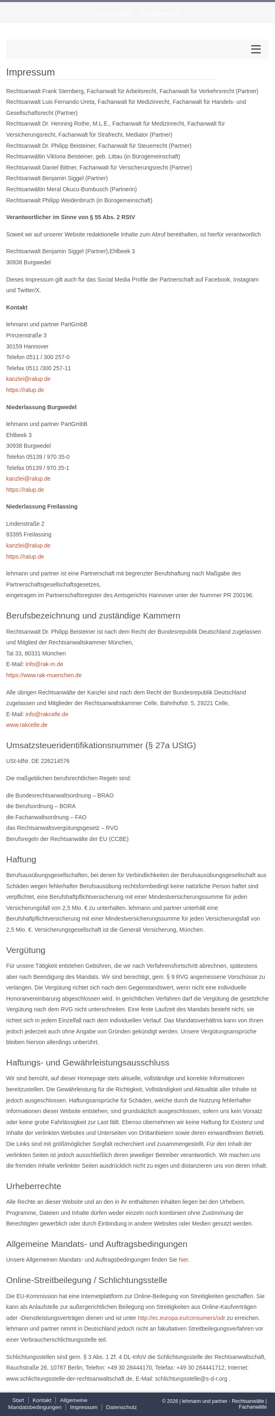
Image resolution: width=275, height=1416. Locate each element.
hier (183, 1259)
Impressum (84, 1407)
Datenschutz (121, 1407)
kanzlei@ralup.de (160, 13)
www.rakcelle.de (27, 725)
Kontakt (42, 1400)
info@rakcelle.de (46, 714)
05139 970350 (113, 13)
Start (18, 1400)
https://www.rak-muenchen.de (44, 675)
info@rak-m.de (44, 664)
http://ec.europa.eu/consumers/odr (181, 1318)
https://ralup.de (25, 390)
